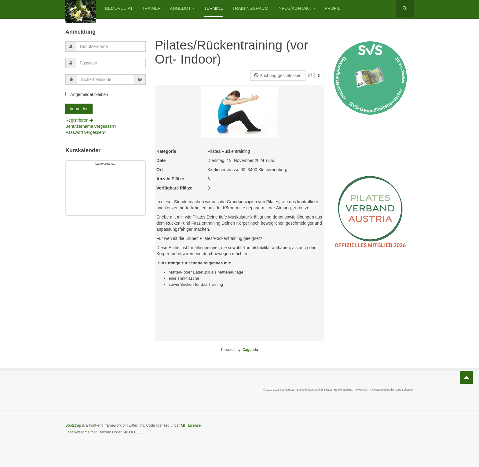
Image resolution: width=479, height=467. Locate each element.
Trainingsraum (250, 8)
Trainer (151, 8)
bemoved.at (119, 8)
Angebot (182, 8)
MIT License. (191, 425)
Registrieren (79, 120)
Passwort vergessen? (85, 132)
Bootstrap (73, 425)
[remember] (67, 94)
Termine (213, 8)
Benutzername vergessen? (90, 126)
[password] (111, 63)
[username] (111, 46)
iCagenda (249, 349)
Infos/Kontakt (296, 8)
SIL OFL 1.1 (132, 432)
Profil (332, 8)
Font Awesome (77, 432)
